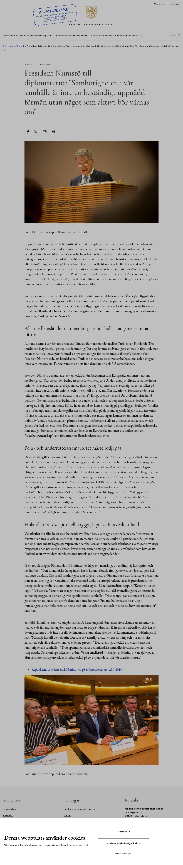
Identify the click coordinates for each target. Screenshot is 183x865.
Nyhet (29, 64)
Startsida (9, 36)
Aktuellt (21, 36)
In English (174, 4)
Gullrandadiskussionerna (79, 809)
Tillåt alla (123, 831)
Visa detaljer (123, 853)
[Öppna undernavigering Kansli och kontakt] (140, 36)
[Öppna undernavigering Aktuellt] (27, 36)
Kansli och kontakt (126, 36)
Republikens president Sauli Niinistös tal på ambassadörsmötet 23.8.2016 (77, 669)
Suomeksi (159, 4)
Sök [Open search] (173, 36)
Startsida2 (9, 809)
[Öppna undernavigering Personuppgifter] (53, 36)
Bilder (67, 815)
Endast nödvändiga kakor (123, 843)
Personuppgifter (40, 36)
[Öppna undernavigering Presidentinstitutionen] (85, 36)
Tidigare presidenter (101, 36)
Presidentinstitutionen (70, 36)
